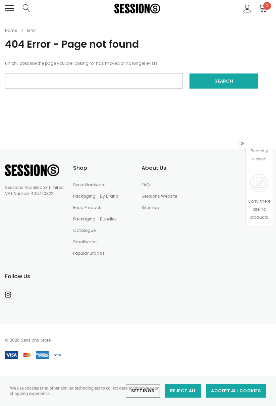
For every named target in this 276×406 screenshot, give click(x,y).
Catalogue (84, 230)
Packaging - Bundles (95, 219)
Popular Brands (89, 253)
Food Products (88, 207)
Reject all (183, 391)
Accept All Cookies (236, 391)
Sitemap (150, 207)
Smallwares (85, 242)
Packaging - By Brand (96, 196)
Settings (143, 391)
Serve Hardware (89, 185)
